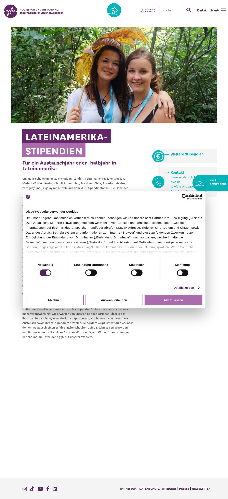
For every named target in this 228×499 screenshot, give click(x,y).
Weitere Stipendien (187, 154)
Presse (184, 488)
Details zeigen (184, 287)
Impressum (128, 488)
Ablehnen (55, 300)
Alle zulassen (173, 300)
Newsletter (201, 488)
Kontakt (177, 173)
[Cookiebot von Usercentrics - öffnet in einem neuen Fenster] (184, 197)
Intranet (169, 488)
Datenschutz (149, 488)
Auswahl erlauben (114, 300)
